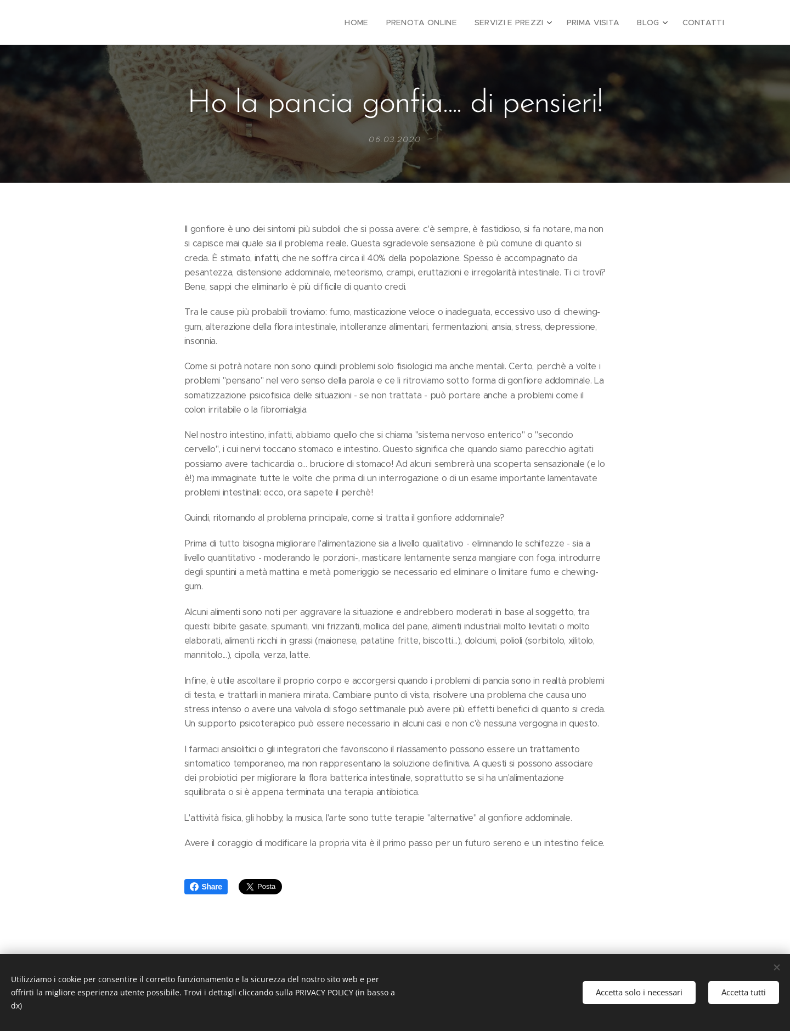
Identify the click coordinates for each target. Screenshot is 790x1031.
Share (206, 886)
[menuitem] (377, 22)
